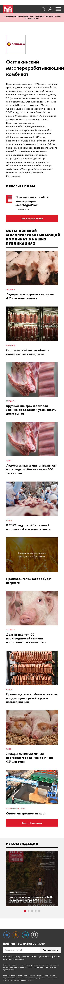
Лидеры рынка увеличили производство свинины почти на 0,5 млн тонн (29, 757)
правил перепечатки (11, 967)
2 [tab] (29, 911)
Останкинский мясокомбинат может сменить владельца (27, 352)
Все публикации (32, 823)
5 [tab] (39, 911)
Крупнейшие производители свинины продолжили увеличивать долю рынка (31, 409)
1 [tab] (25, 911)
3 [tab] (32, 911)
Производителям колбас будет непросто (29, 581)
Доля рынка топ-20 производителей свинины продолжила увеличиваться (26, 638)
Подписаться (50, 950)
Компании (11, 345)
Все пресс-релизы (32, 218)
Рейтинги (10, 289)
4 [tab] (36, 911)
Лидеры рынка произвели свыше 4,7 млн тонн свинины (30, 296)
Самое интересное (15, 809)
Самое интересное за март (26, 813)
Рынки (9, 461)
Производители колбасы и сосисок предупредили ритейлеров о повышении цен (31, 698)
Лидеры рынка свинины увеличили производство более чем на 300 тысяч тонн (31, 469)
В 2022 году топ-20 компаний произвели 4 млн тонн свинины (28, 527)
